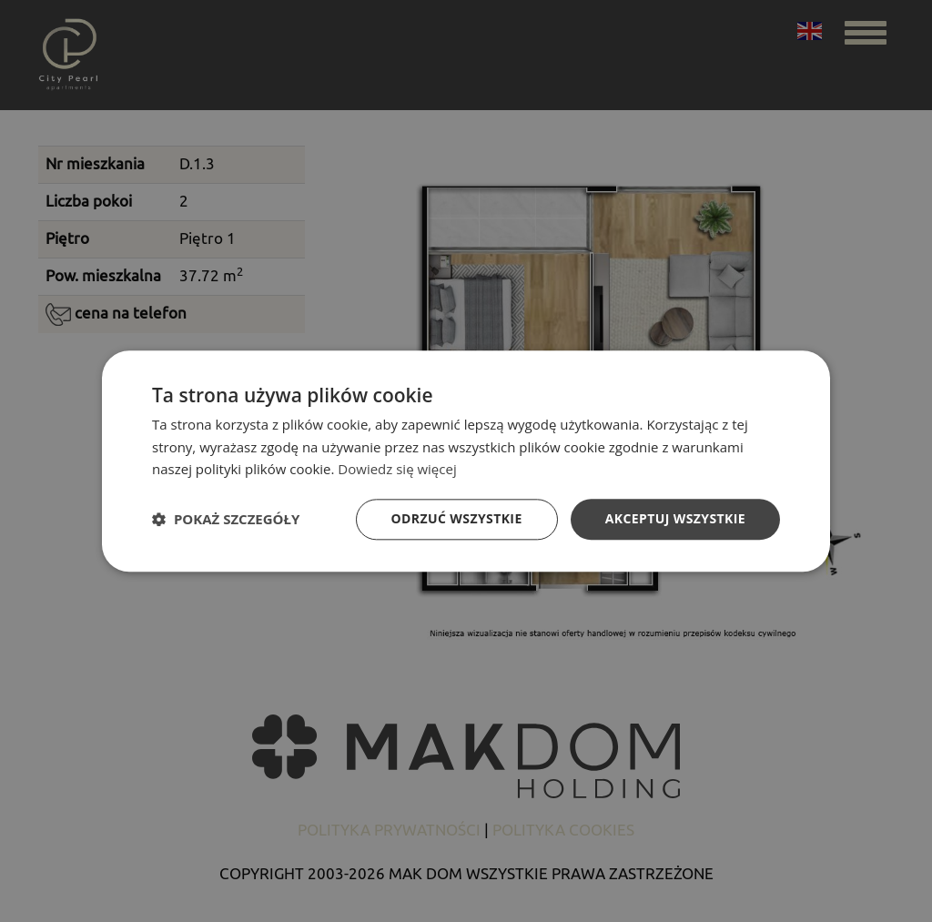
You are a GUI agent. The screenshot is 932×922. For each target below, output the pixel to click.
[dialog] (466, 461)
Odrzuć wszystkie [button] (456, 518)
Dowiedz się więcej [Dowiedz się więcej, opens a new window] (397, 470)
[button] (225, 520)
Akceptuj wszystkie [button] (675, 518)
